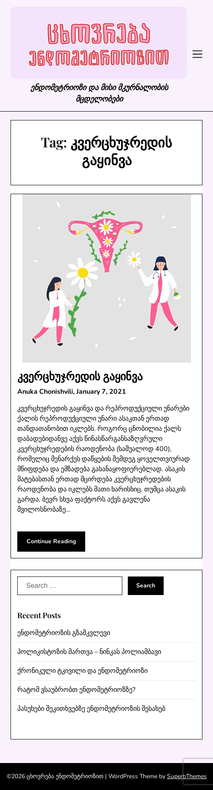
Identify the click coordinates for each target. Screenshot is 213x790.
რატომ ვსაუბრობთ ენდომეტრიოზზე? (76, 689)
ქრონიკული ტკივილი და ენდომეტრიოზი (82, 670)
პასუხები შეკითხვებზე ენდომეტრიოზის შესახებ (91, 708)
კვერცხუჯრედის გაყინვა (80, 375)
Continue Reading (51, 541)
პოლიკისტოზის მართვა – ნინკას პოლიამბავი (89, 652)
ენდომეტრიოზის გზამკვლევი (63, 633)
